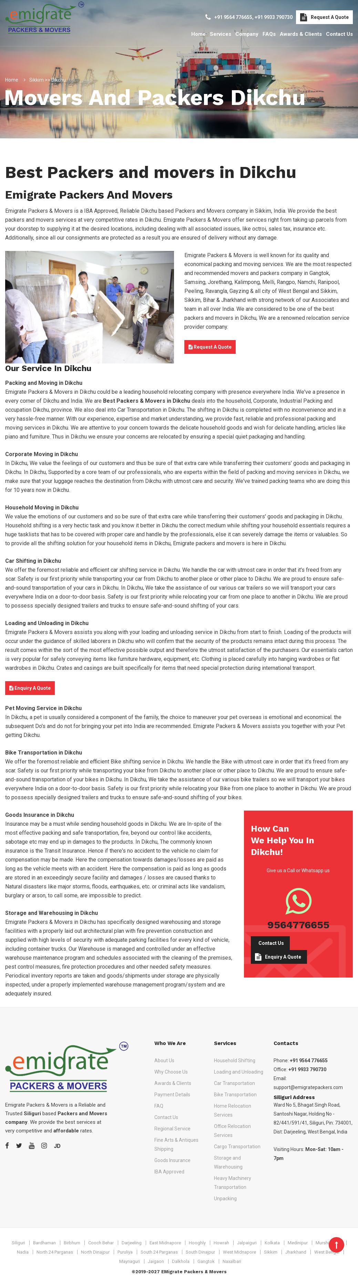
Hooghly (197, 1242)
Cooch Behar (101, 1242)
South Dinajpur (200, 1252)
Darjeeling (132, 1242)
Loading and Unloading (238, 1072)
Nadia (23, 1252)
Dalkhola (181, 1261)
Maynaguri (129, 1261)
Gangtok (206, 1261)
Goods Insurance (172, 1160)
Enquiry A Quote (30, 688)
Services (220, 34)
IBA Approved (169, 1171)
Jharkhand (295, 1252)
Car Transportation (234, 1083)
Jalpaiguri (247, 1242)
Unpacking (225, 1198)
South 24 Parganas (159, 1252)
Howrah (221, 1242)
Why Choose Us (171, 1072)
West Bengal (326, 1252)
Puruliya (125, 1252)
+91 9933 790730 (274, 17)
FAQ (158, 1106)
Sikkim (270, 1252)
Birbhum (72, 1242)
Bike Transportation (235, 1094)
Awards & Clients (301, 34)
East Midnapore (165, 1242)
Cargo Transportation (237, 1146)
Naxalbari (232, 1261)
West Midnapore (239, 1252)
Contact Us (339, 34)
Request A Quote (324, 17)
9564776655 (298, 925)
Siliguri (18, 1242)
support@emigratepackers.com (308, 1087)
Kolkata (272, 1242)
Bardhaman (44, 1242)
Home (198, 34)
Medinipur (298, 1242)
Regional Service (172, 1128)
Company (246, 34)
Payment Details (172, 1094)
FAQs (269, 34)
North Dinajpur (95, 1252)
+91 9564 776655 (233, 17)
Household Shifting (234, 1060)
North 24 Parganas (55, 1252)
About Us (164, 1060)
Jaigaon (156, 1261)
